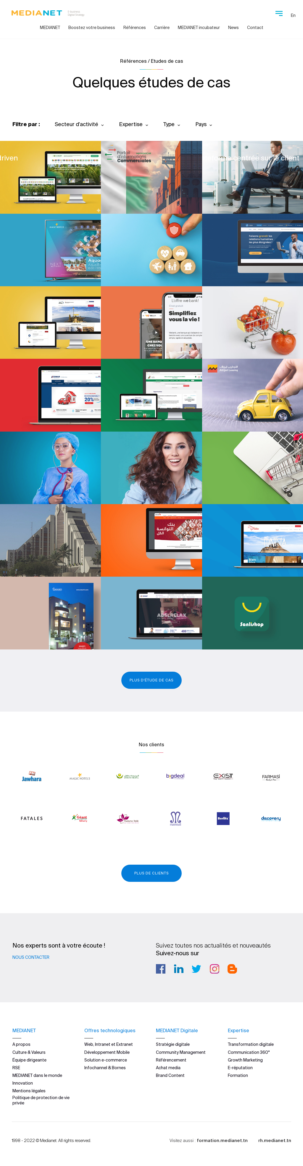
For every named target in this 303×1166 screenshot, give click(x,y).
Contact (255, 27)
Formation (238, 1075)
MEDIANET (50, 27)
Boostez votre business (91, 27)
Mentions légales (29, 1090)
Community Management (181, 1052)
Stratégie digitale (173, 1044)
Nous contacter (30, 957)
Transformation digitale (251, 1044)
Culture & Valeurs (29, 1052)
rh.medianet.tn (274, 1140)
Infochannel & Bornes (105, 1067)
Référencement (171, 1059)
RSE (16, 1067)
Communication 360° (249, 1052)
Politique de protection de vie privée (41, 1100)
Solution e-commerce (105, 1059)
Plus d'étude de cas (151, 680)
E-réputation (240, 1067)
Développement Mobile (107, 1052)
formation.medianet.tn (222, 1140)
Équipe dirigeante (29, 1059)
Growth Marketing (245, 1059)
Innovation (22, 1082)
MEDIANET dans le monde (37, 1075)
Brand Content (170, 1075)
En (293, 15)
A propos (21, 1044)
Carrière (162, 27)
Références (134, 27)
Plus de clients (151, 873)
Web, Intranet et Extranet (108, 1044)
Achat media (168, 1067)
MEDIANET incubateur (199, 27)
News (233, 27)
